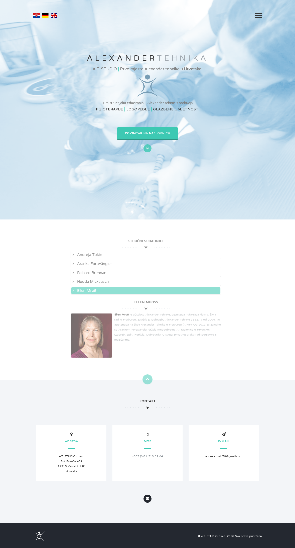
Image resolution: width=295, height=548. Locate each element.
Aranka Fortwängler (91, 264)
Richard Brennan (88, 273)
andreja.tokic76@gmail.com (223, 456)
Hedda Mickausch (90, 281)
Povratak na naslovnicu (147, 133)
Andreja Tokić (86, 255)
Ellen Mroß (83, 290)
